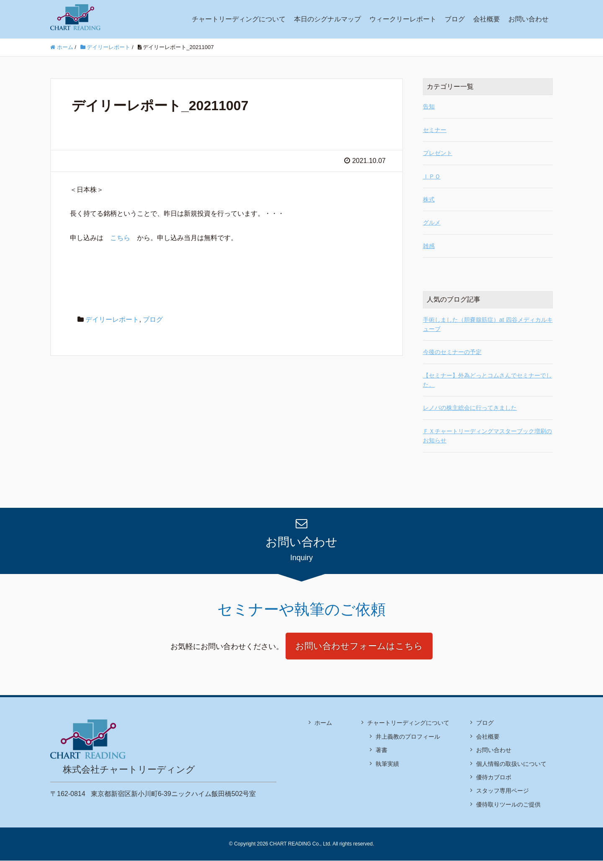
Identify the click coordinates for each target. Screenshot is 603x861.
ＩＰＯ (432, 176)
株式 (429, 199)
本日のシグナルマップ (327, 19)
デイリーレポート (112, 319)
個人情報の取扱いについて (511, 764)
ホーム (323, 723)
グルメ (432, 222)
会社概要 (486, 19)
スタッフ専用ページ (502, 791)
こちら (120, 237)
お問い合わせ (528, 19)
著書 (381, 750)
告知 (429, 106)
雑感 (429, 246)
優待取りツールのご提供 (508, 805)
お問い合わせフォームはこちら (359, 646)
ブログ (455, 19)
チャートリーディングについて (239, 19)
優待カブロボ (493, 777)
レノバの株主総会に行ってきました (470, 407)
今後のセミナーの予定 (452, 352)
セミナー (434, 130)
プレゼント (437, 153)
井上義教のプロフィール (408, 737)
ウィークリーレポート (402, 19)
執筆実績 (387, 764)
